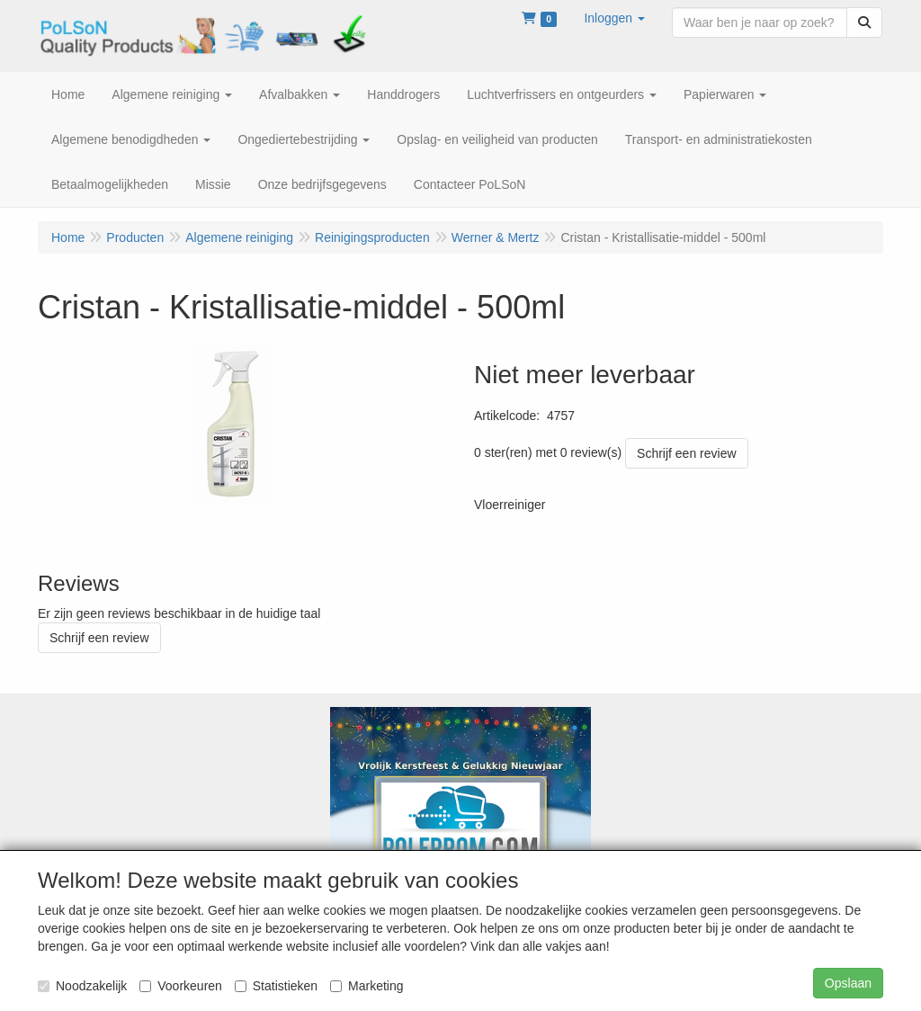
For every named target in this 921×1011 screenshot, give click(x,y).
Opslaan (848, 983)
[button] (614, 18)
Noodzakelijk (82, 986)
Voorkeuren (180, 986)
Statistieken (276, 986)
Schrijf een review (687, 453)
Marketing (366, 986)
